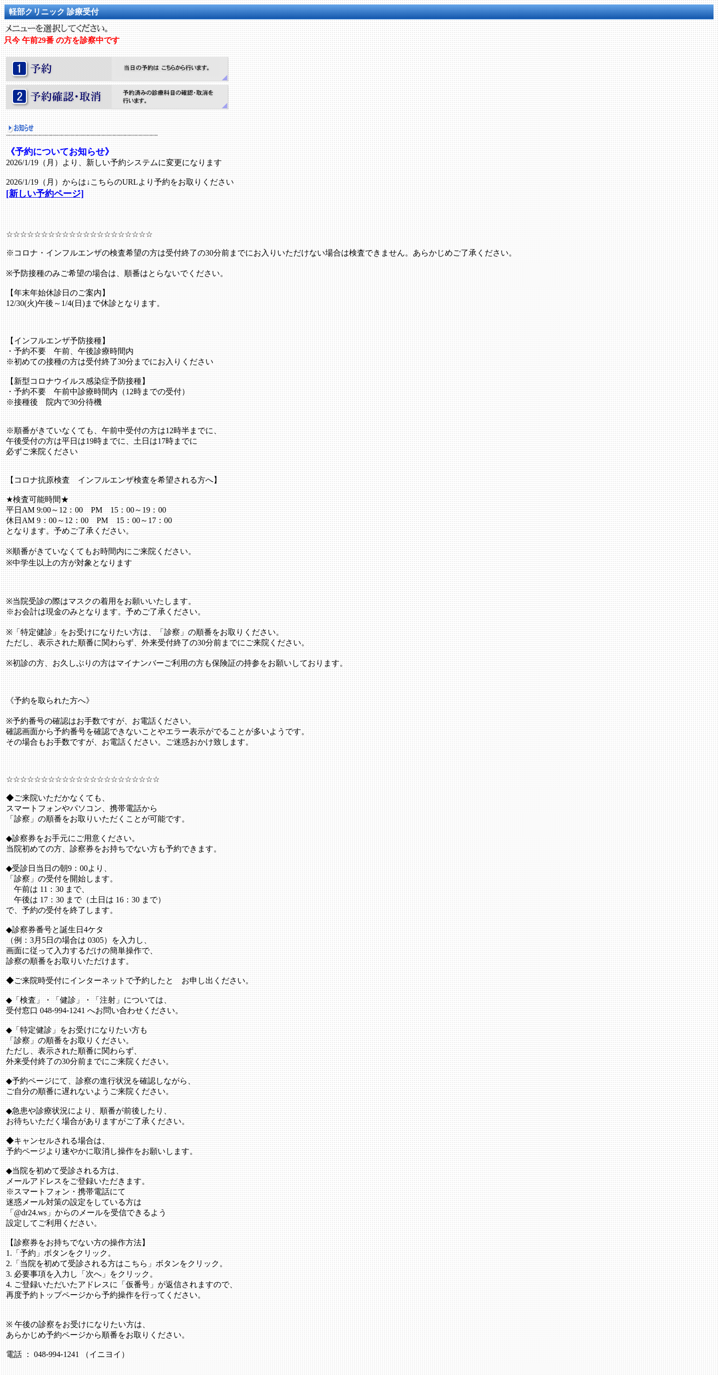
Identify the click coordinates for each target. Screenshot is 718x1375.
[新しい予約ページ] (45, 194)
